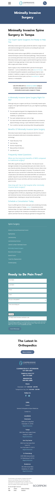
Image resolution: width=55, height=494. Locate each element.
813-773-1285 (27, 376)
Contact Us (27, 411)
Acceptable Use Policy (26, 324)
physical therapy (37, 70)
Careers (27, 405)
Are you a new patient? (14, 299)
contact (29, 207)
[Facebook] (26, 395)
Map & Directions (27, 426)
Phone (10, 289)
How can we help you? (14, 304)
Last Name (11, 284)
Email (10, 294)
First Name (11, 280)
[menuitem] (27, 230)
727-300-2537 (27, 371)
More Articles (27, 352)
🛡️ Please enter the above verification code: (19, 317)
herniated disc (35, 76)
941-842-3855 (27, 380)
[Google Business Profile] (29, 395)
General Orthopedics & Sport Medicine (27, 408)
